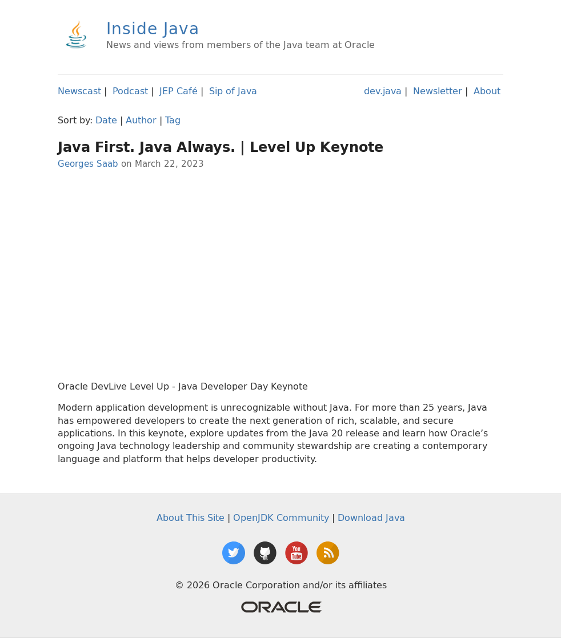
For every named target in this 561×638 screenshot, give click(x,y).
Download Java (371, 517)
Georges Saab (88, 164)
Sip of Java (233, 91)
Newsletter (437, 91)
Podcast (130, 91)
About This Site (191, 517)
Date (106, 120)
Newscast (79, 91)
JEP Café (178, 91)
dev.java (383, 91)
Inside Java (152, 28)
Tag (173, 120)
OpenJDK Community (281, 517)
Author (141, 120)
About (487, 91)
